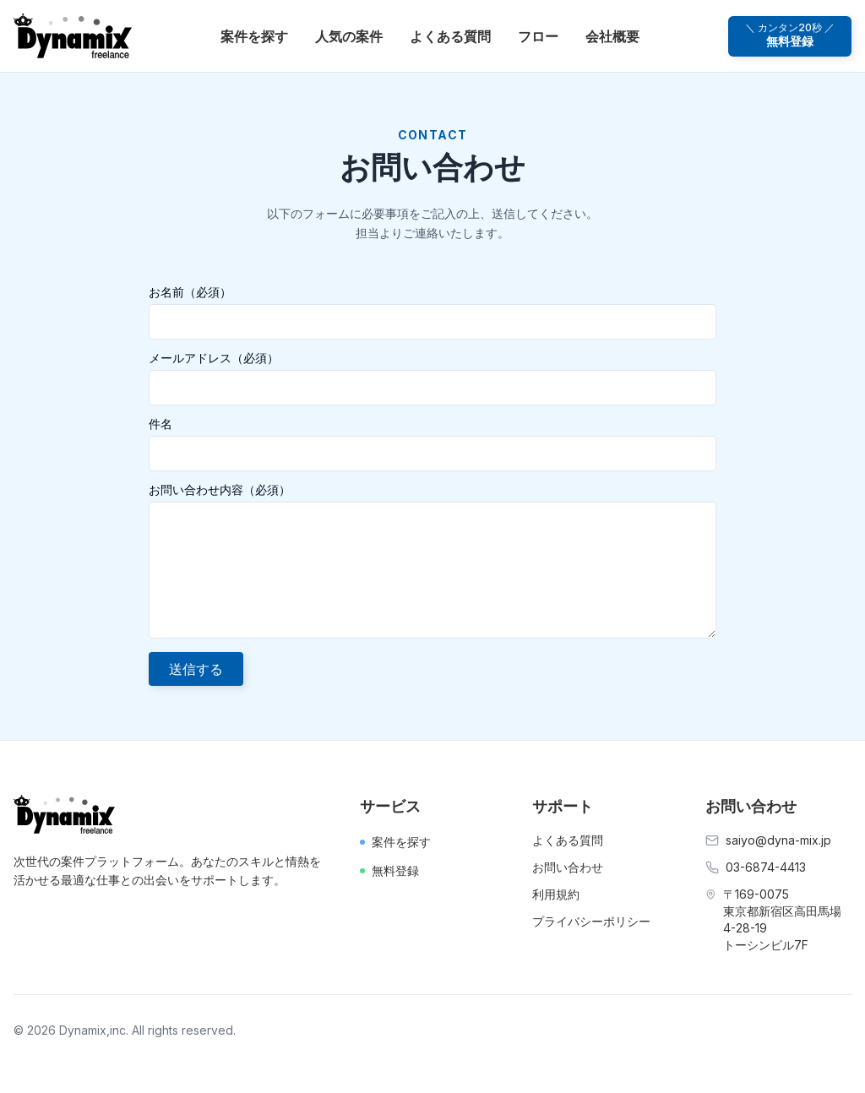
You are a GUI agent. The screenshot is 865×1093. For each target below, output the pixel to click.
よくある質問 (450, 36)
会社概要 (612, 36)
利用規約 (555, 894)
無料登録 (389, 870)
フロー (538, 36)
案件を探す (254, 36)
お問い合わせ (567, 867)
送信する (196, 669)
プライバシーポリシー (591, 921)
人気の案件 (349, 36)
